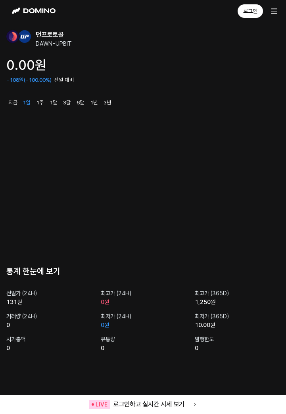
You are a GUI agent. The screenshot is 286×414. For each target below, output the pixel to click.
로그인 (250, 11)
